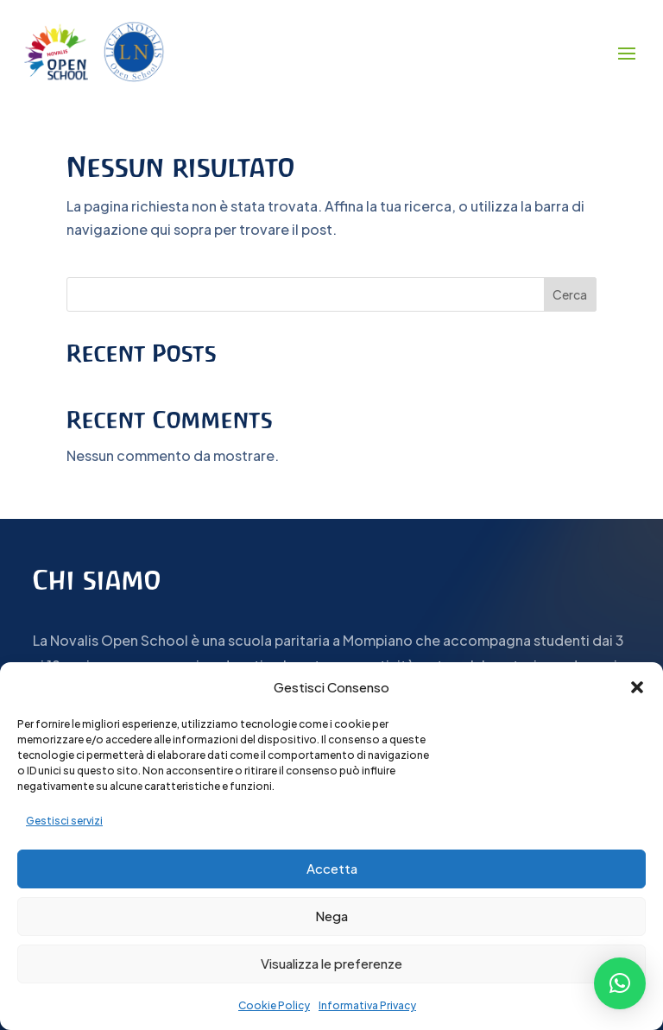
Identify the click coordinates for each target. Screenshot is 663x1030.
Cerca (569, 294)
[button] (637, 687)
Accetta (331, 868)
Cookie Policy (274, 1005)
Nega (331, 915)
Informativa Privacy (367, 1005)
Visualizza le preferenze (331, 963)
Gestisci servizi (64, 820)
